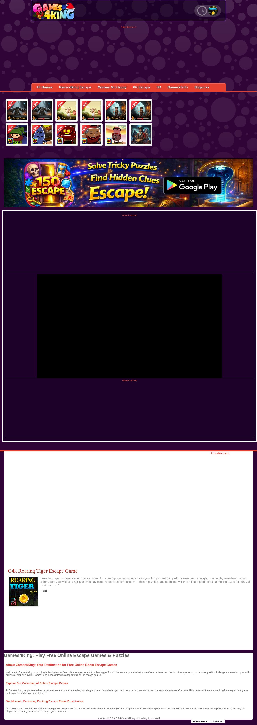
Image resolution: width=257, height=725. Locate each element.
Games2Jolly (178, 87)
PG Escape (141, 87)
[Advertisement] (128, 56)
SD (159, 87)
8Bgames (202, 87)
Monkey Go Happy (112, 87)
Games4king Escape (75, 87)
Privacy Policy (200, 721)
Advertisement (128, 27)
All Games (44, 87)
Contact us (216, 721)
